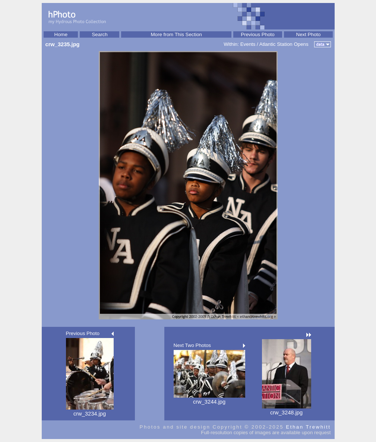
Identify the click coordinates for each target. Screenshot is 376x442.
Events (248, 44)
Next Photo (308, 34)
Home (61, 34)
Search (99, 34)
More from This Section (176, 34)
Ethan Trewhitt (308, 427)
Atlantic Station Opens (284, 44)
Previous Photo (257, 34)
